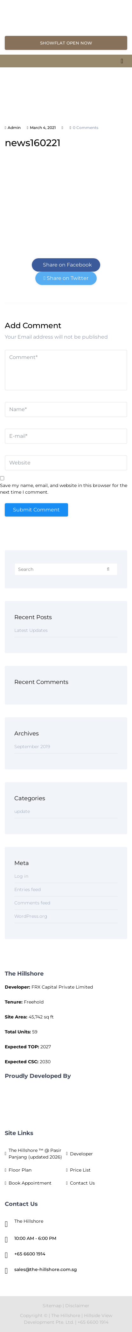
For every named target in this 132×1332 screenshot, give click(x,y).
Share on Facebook (66, 265)
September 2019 (32, 746)
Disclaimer (77, 1305)
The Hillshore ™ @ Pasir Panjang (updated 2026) (35, 1153)
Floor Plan (20, 1170)
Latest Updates (31, 630)
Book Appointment (30, 1183)
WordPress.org (30, 916)
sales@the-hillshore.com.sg (45, 1269)
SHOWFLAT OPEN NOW (66, 42)
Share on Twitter (66, 278)
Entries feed (27, 889)
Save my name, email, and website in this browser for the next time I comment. (63, 489)
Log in (21, 876)
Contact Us (82, 1183)
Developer (81, 1154)
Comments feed (32, 903)
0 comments (85, 127)
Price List (80, 1170)
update (22, 811)
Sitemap (52, 1305)
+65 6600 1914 (29, 1254)
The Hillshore (65, 1315)
